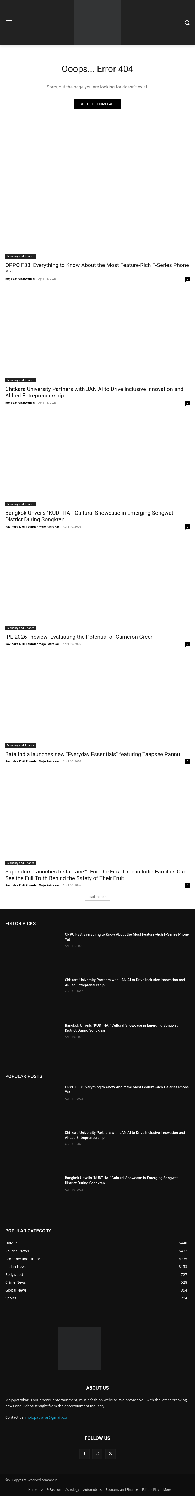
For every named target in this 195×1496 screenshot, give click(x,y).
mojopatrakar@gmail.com (47, 1417)
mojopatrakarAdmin (20, 279)
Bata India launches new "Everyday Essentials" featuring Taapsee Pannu (92, 754)
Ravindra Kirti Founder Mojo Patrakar (32, 526)
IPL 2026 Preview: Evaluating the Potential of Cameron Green (79, 637)
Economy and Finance (20, 256)
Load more (97, 896)
